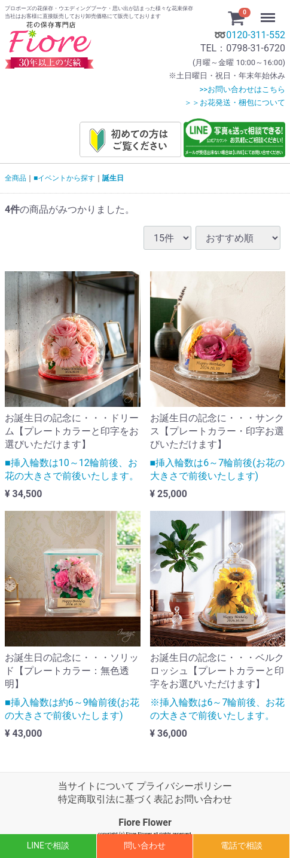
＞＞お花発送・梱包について (234, 102)
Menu (269, 12)
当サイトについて (96, 786)
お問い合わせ (203, 799)
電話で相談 (241, 845)
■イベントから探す (64, 178)
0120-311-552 (255, 35)
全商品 (15, 178)
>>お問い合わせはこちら (242, 89)
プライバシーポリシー (184, 786)
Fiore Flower (145, 822)
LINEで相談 (48, 845)
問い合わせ (145, 845)
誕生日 (113, 178)
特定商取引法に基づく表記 (115, 799)
